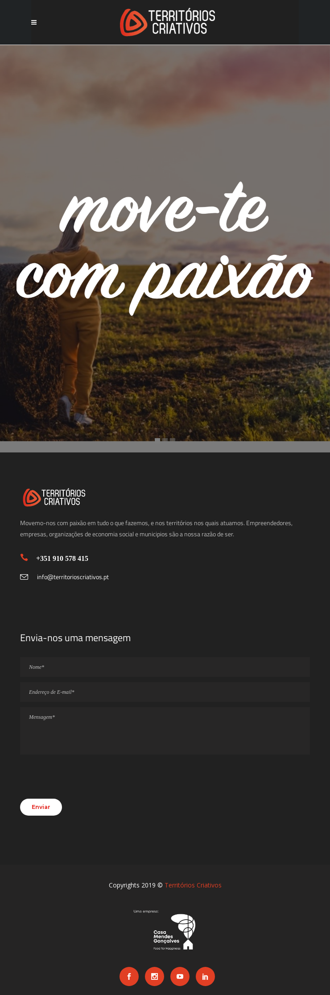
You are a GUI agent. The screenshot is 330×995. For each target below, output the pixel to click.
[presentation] (88, 780)
